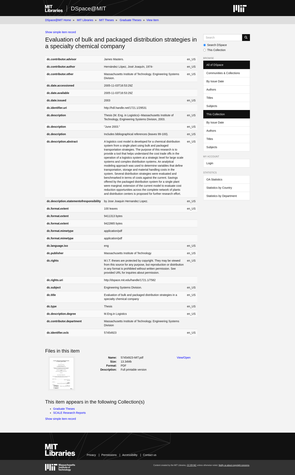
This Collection (214, 50)
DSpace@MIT (88, 8)
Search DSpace (215, 45)
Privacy (91, 455)
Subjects (211, 106)
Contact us (149, 455)
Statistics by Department (221, 196)
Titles (209, 97)
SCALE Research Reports (69, 412)
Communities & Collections (223, 73)
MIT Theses (106, 20)
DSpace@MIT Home (58, 20)
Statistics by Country (219, 187)
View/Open (183, 357)
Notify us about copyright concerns (233, 465)
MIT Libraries (85, 20)
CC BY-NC (191, 465)
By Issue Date (215, 81)
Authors (211, 89)
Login (209, 163)
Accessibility (129, 455)
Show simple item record (60, 32)
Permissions (109, 455)
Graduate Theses (130, 20)
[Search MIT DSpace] (222, 37)
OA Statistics (214, 179)
